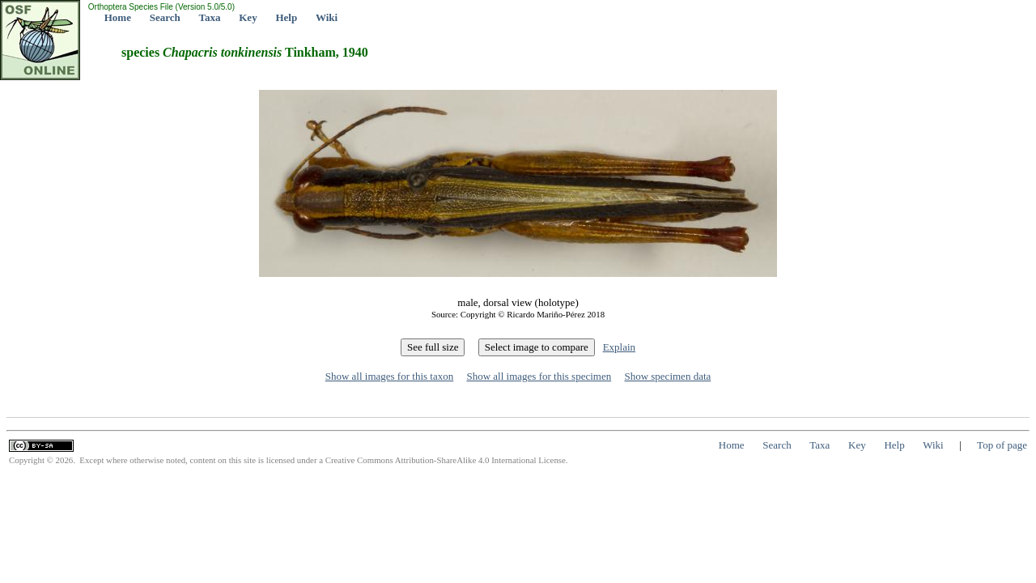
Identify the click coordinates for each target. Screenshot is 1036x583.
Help (286, 17)
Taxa (210, 17)
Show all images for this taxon (389, 376)
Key (248, 17)
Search (165, 17)
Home (117, 17)
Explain (619, 347)
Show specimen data (667, 376)
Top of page (1002, 445)
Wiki (327, 17)
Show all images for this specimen (538, 376)
